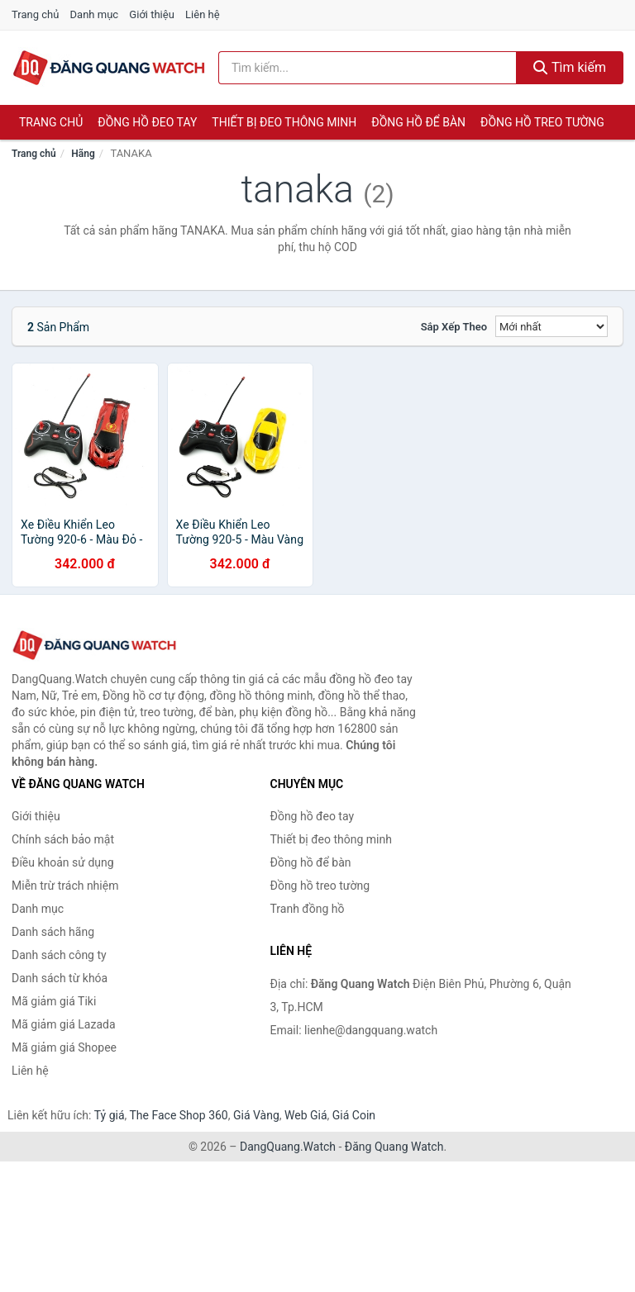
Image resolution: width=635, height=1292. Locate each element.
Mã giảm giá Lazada (64, 1024)
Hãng (82, 153)
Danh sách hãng (53, 931)
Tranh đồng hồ (307, 908)
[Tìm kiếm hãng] (367, 67)
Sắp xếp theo (454, 327)
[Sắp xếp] (551, 326)
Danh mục (94, 14)
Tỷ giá (109, 1115)
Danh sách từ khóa (59, 978)
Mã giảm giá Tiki (54, 1001)
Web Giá (305, 1115)
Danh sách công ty (59, 955)
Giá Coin (353, 1115)
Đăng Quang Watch (394, 1146)
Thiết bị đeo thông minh (284, 122)
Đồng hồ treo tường (542, 122)
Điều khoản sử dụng (63, 862)
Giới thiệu (151, 14)
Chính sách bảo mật (63, 839)
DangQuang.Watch (288, 1146)
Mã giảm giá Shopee (64, 1047)
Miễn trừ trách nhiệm (65, 885)
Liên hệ (202, 14)
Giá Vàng (256, 1115)
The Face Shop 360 (178, 1115)
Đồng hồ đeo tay (147, 122)
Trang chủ (35, 14)
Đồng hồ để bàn (418, 122)
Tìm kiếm (569, 67)
